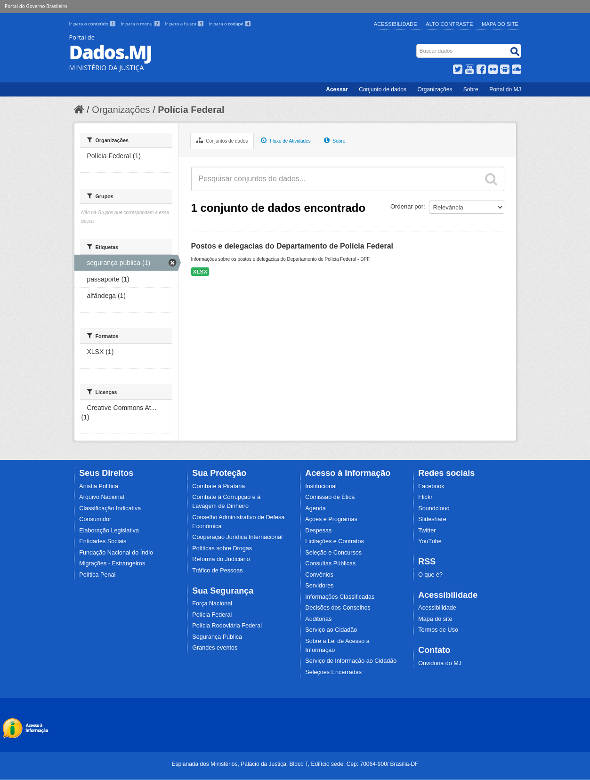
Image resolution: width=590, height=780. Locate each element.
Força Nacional (212, 603)
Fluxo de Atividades (286, 140)
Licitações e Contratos (334, 541)
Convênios (319, 574)
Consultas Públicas (330, 563)
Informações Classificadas (339, 597)
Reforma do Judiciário (221, 559)
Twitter (427, 530)
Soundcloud (434, 508)
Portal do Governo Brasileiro (36, 6)
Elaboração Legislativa (109, 530)
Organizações (434, 89)
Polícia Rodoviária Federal (227, 625)
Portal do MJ (505, 89)
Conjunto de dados (382, 89)
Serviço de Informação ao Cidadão (350, 661)
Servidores (319, 585)
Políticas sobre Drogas (222, 548)
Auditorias (318, 619)
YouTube (430, 541)
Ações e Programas (331, 519)
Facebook (431, 486)
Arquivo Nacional (101, 497)
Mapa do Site (500, 24)
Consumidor (95, 519)
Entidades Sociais (102, 541)
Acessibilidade (395, 24)
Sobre (470, 89)
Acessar (337, 89)
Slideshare (432, 519)
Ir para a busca (185, 24)
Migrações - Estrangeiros (112, 563)
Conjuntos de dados (222, 140)
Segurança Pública (217, 637)
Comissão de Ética (330, 497)
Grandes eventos (214, 647)
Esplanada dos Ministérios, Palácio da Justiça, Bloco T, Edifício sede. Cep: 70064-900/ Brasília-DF (294, 764)
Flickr (425, 497)
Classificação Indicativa (110, 508)
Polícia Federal (191, 110)
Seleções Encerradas (333, 672)
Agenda (315, 508)
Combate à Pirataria (218, 486)
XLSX (200, 271)
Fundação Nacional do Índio (116, 552)
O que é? (430, 574)
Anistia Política (98, 486)
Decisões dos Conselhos (338, 607)
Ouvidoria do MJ (439, 663)
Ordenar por (406, 206)
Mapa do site (435, 619)
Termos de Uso (438, 630)
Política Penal (97, 574)
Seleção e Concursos (333, 552)
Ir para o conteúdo (93, 24)
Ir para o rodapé (230, 24)
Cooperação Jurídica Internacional (237, 537)
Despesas (318, 530)
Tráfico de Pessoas (217, 570)
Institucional (321, 486)
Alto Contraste (449, 24)
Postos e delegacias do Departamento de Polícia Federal (292, 246)
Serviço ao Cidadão (331, 630)
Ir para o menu (141, 24)
